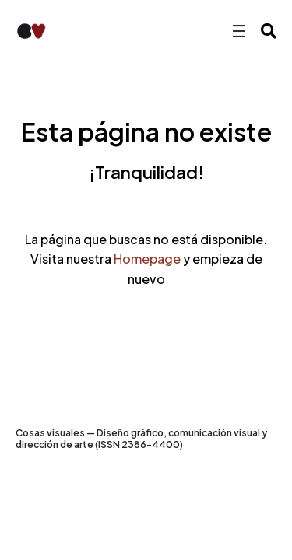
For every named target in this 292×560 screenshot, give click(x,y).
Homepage (147, 258)
